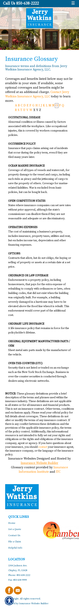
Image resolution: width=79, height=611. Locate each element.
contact (42, 447)
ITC (58, 472)
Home (11, 523)
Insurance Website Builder (39, 463)
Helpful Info (15, 547)
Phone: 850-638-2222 (19, 575)
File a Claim (14, 541)
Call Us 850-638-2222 (21, 3)
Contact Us (14, 535)
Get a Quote (14, 529)
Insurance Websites (22, 459)
